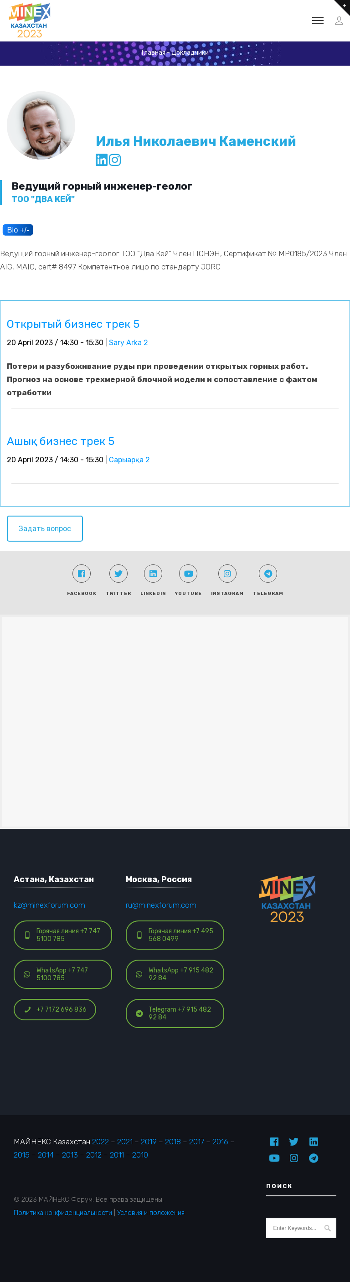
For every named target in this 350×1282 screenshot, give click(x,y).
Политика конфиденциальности (63, 1213)
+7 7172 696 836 (55, 1009)
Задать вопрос (45, 528)
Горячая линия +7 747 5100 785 (62, 935)
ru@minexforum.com (161, 905)
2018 (173, 1141)
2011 (117, 1154)
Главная (153, 53)
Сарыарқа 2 (129, 459)
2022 (100, 1141)
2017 (196, 1141)
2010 (140, 1154)
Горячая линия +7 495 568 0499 (174, 935)
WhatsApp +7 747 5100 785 (56, 974)
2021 (125, 1141)
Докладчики (190, 53)
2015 (22, 1154)
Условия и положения (151, 1213)
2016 (220, 1141)
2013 (70, 1154)
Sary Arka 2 (128, 342)
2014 (46, 1154)
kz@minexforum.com (49, 905)
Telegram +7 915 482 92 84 (173, 1013)
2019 (149, 1141)
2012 (94, 1154)
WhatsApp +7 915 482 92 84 (174, 974)
